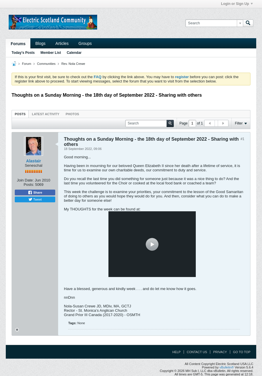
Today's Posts (23, 53)
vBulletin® (226, 367)
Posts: (29, 184)
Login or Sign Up (237, 4)
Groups (85, 43)
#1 (242, 139)
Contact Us (197, 352)
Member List (50, 53)
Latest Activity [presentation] (45, 114)
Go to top (241, 352)
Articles (62, 43)
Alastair (33, 161)
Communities (46, 63)
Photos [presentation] (72, 114)
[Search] (214, 23)
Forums (18, 43)
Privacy (220, 352)
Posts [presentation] (20, 114)
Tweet (35, 199)
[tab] (20, 114)
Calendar (74, 53)
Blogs (40, 43)
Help (176, 352)
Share (35, 192)
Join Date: (25, 180)
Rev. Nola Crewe (73, 63)
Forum (26, 63)
